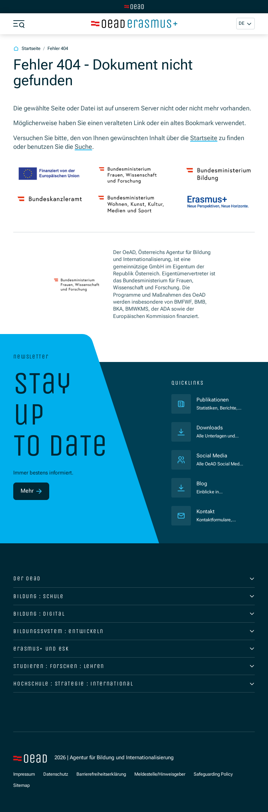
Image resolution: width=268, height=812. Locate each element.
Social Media (211, 456)
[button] (245, 23)
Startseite (203, 138)
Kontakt (205, 512)
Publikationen (219, 400)
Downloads (209, 428)
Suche (83, 146)
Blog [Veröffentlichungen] (201, 484)
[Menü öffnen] (18, 23)
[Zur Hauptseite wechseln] (134, 6)
